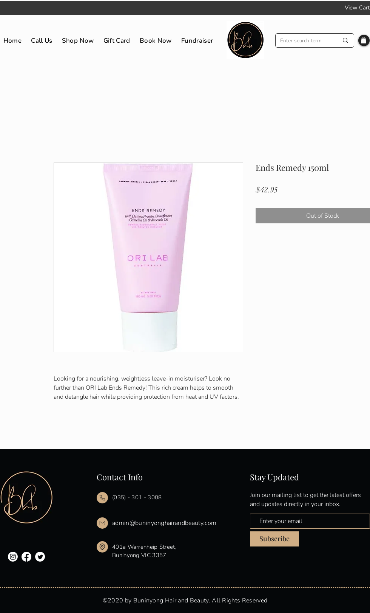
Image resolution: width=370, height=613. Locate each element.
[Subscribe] (274, 538)
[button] (363, 40)
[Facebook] (26, 557)
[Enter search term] (303, 41)
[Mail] (102, 497)
